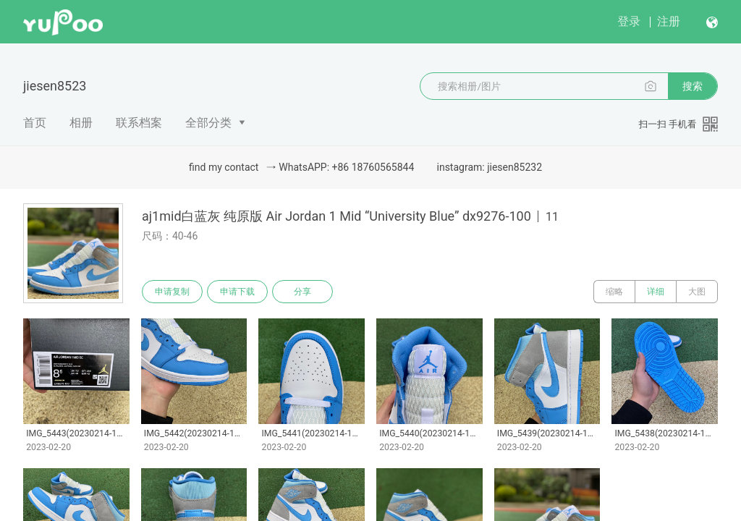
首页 (34, 123)
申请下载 (237, 292)
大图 (697, 292)
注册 (668, 21)
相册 (81, 123)
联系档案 (139, 123)
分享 (302, 292)
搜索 (692, 86)
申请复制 (172, 292)
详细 (655, 292)
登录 (628, 21)
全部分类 (208, 123)
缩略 (614, 292)
